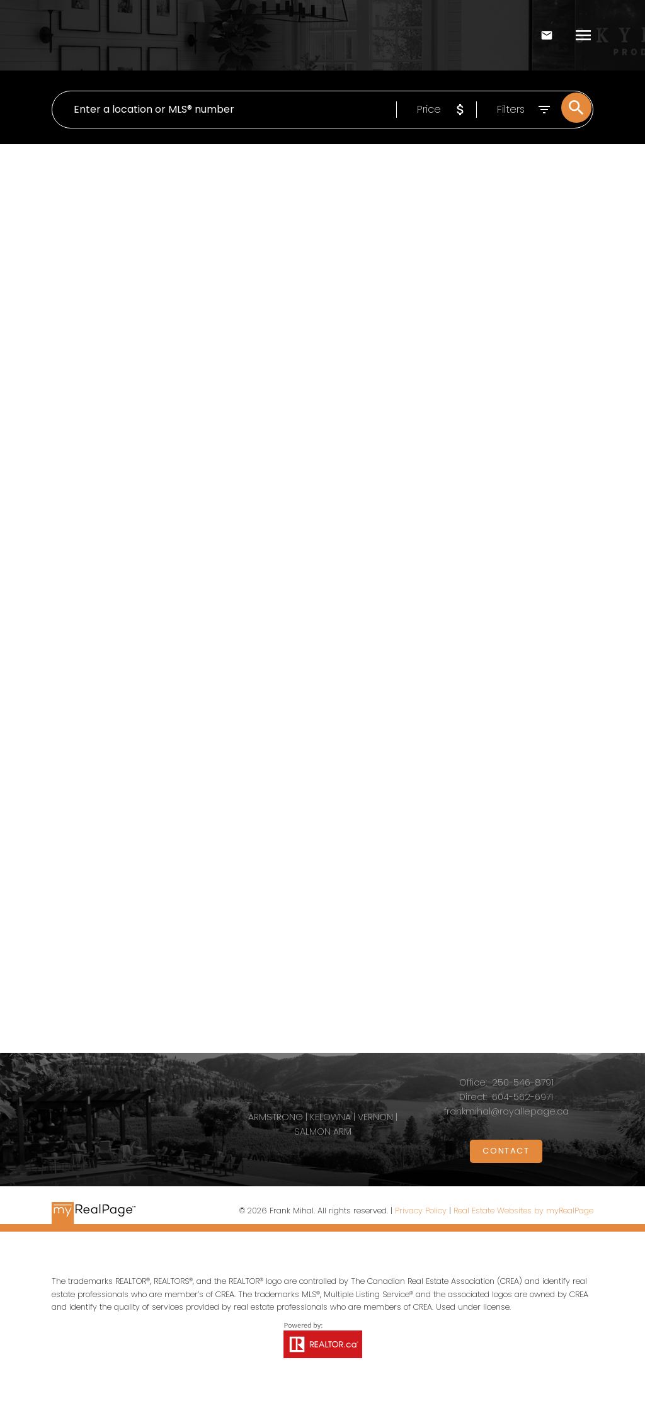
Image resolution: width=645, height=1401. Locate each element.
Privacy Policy (421, 1213)
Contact (506, 1153)
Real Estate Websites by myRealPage (523, 1213)
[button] (506, 1153)
